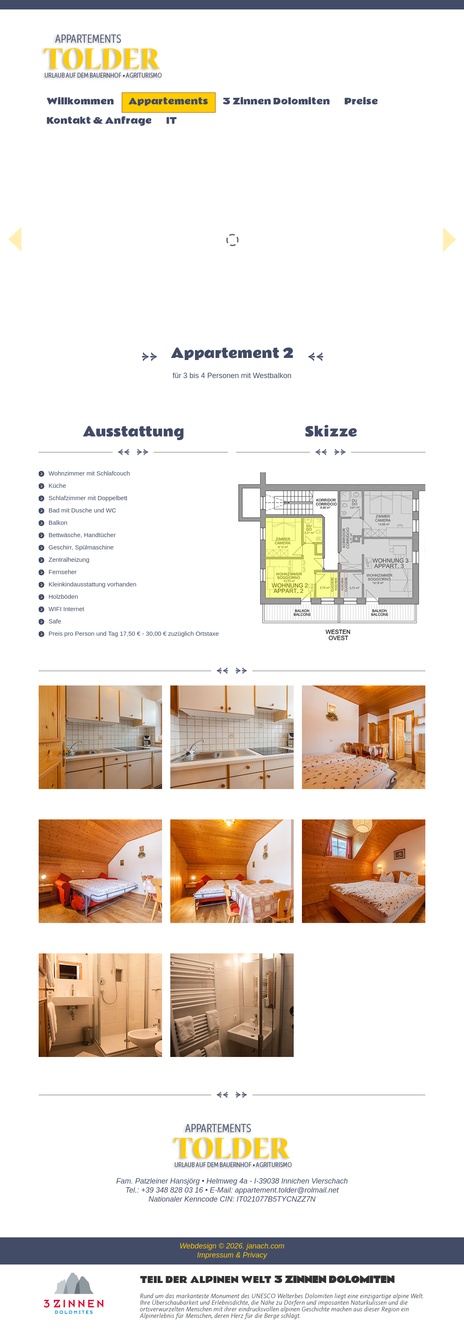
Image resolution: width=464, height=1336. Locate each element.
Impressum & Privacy (232, 1255)
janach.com (266, 1246)
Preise (361, 101)
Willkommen (80, 101)
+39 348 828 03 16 (172, 1190)
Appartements (168, 102)
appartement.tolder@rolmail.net (287, 1190)
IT (171, 120)
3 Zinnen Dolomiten (276, 101)
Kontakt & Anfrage (99, 120)
